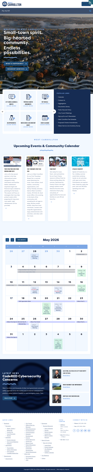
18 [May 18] (23, 298)
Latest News (48, 445)
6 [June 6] (81, 334)
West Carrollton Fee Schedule (67, 119)
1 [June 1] (23, 334)
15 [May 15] (70, 282)
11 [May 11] (23, 282)
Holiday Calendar (49, 452)
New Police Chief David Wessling (71, 396)
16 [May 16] (81, 282)
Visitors (43, 458)
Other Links (27, 454)
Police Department (31, 429)
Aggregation (62, 103)
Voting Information (12, 449)
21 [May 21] (58, 298)
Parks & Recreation (31, 445)
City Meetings (45, 455)
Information (8, 445)
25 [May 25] (23, 318)
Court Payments (11, 434)
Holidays (9, 443)
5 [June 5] (70, 334)
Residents (6, 423)
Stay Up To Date (47, 443)
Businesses (44, 423)
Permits (9, 435)
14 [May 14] (58, 282)
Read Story (10, 398)
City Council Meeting (35, 257)
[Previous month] (7, 240)
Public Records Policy (64, 110)
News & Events (45, 440)
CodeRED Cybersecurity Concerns (22, 378)
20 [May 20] (46, 298)
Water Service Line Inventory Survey (69, 126)
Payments (8, 426)
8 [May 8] (70, 266)
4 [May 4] (23, 266)
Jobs (27, 460)
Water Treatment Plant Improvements (72, 385)
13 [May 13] (46, 282)
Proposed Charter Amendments (67, 122)
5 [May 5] (35, 266)
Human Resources (30, 439)
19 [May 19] (34, 298)
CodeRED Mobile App (12, 453)
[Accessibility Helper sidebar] (91, 2)
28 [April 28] (34, 251)
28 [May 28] (58, 318)
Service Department (31, 452)
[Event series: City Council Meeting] (36, 255)
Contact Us (61, 100)
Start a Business (49, 428)
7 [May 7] (58, 266)
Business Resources (48, 426)
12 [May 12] (34, 282)
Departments (7, 456)
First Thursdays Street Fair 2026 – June (58, 346)
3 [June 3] (46, 334)
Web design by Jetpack (63, 469)
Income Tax (10, 432)
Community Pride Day (81, 289)
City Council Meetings (65, 113)
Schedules (8, 437)
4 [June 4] (58, 334)
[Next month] (12, 240)
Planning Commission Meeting (58, 308)
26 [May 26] (34, 318)
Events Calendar (11, 440)
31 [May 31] (11, 334)
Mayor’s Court (29, 443)
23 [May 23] (81, 298)
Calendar (61, 97)
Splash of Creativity (77, 169)
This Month (22, 240)
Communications (30, 432)
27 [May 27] (46, 318)
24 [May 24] (11, 318)
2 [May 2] (81, 251)
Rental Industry (49, 432)
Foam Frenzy (53, 169)
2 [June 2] (35, 334)
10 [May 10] (11, 282)
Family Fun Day (82, 274)
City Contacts (10, 451)
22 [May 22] (69, 298)
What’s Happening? (16, 64)
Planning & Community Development (29, 448)
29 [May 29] (70, 318)
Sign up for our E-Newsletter (67, 116)
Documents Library (64, 106)
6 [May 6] (46, 266)
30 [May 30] (81, 318)
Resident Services (17, 69)
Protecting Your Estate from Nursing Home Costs (11, 170)
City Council (29, 423)
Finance (28, 438)
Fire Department (30, 430)
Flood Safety (10, 448)
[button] (2, 111)
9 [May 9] (81, 266)
